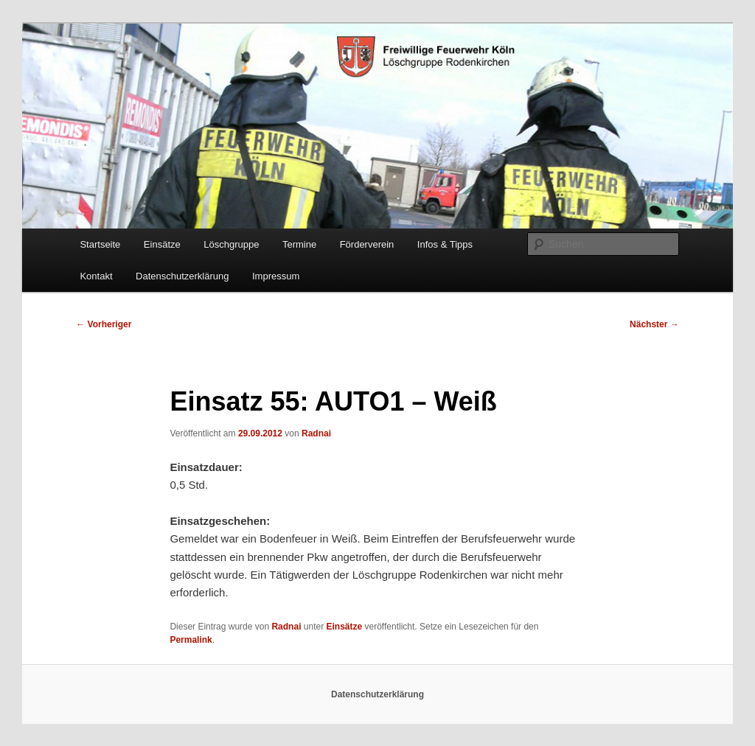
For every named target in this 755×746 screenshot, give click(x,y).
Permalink (191, 640)
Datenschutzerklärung (182, 276)
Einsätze (162, 244)
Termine (299, 244)
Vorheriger (103, 324)
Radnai (316, 433)
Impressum (275, 276)
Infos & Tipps (445, 244)
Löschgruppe (231, 244)
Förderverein (367, 244)
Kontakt (96, 276)
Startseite (100, 244)
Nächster (654, 324)
